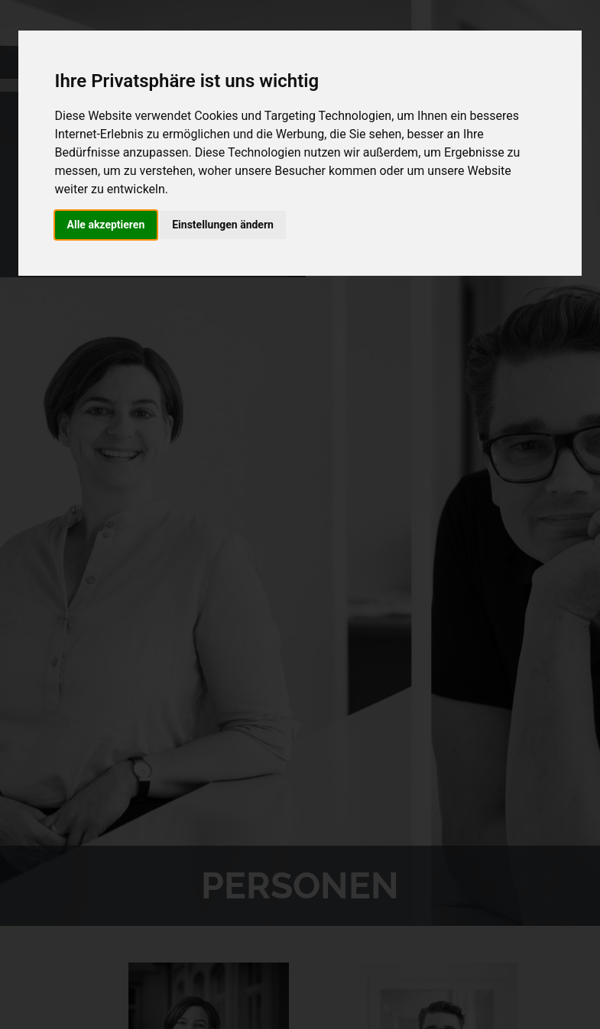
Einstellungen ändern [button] (223, 224)
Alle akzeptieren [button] (106, 224)
